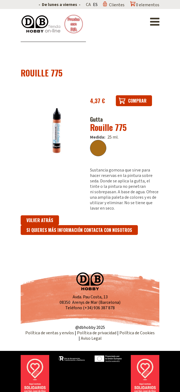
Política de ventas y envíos (50, 333)
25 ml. (113, 137)
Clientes (117, 5)
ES (95, 5)
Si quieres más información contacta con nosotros (79, 230)
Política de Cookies (137, 333)
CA (88, 5)
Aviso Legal (91, 338)
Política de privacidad (97, 333)
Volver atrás (39, 220)
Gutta (96, 119)
